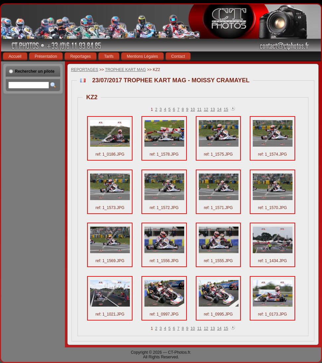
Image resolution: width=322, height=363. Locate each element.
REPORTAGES (84, 69)
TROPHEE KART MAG (125, 69)
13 (212, 109)
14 (219, 109)
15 (226, 109)
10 (192, 109)
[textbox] (28, 85)
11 (199, 109)
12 (206, 109)
